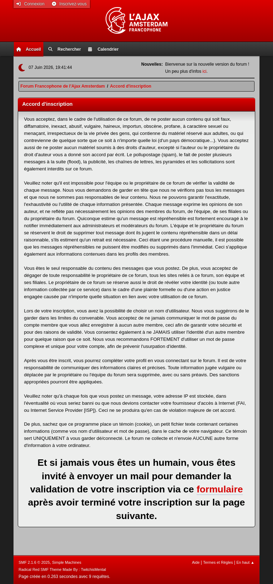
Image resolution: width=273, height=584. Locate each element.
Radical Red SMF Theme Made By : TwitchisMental (62, 569)
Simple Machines (66, 562)
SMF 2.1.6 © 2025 (34, 562)
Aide (196, 562)
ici (204, 71)
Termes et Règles (218, 562)
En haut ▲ (245, 562)
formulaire (220, 489)
